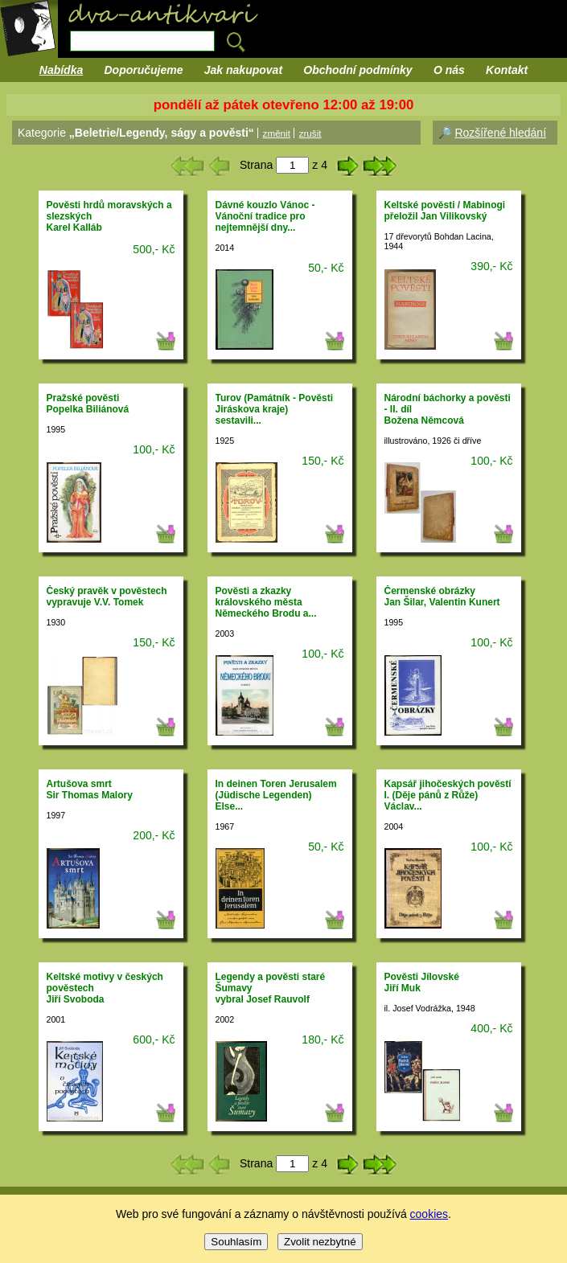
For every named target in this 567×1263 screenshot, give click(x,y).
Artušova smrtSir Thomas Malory (90, 789)
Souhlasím (236, 1242)
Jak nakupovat (243, 70)
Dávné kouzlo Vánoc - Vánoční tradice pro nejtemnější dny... (265, 216)
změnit (276, 133)
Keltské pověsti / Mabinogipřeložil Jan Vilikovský (445, 210)
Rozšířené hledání (500, 132)
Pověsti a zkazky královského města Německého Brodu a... (266, 602)
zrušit (310, 133)
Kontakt (507, 70)
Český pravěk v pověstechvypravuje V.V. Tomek (107, 596)
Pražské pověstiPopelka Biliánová (88, 403)
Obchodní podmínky (357, 70)
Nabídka (61, 70)
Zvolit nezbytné (320, 1242)
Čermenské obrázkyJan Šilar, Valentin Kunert (442, 596)
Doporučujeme (144, 70)
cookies (429, 1214)
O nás (449, 70)
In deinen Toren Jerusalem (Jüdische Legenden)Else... (276, 795)
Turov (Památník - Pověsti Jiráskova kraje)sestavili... (274, 409)
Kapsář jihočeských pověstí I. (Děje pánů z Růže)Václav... (448, 795)
